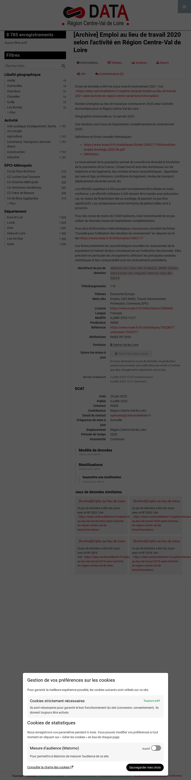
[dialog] (95, 724)
